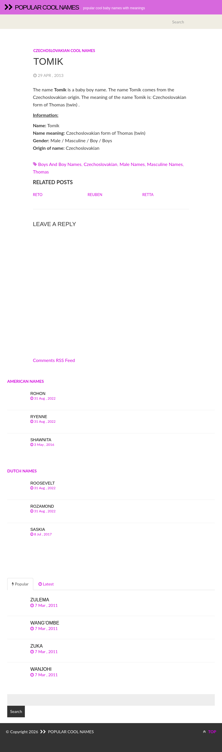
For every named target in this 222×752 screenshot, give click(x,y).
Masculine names (165, 164)
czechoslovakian (100, 164)
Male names (132, 164)
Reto (37, 194)
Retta (147, 194)
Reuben (95, 194)
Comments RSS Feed (54, 360)
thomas (41, 171)
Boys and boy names (60, 164)
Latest (46, 583)
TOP (209, 731)
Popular (20, 583)
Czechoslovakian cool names (64, 50)
